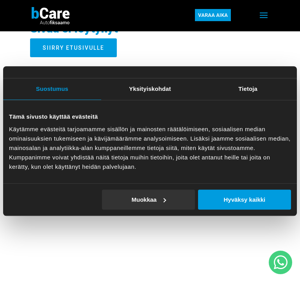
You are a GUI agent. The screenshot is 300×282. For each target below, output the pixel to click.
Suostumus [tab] (52, 88)
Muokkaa (149, 199)
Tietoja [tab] (247, 88)
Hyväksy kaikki (244, 199)
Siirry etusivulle (73, 48)
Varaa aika (213, 15)
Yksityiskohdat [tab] (150, 88)
